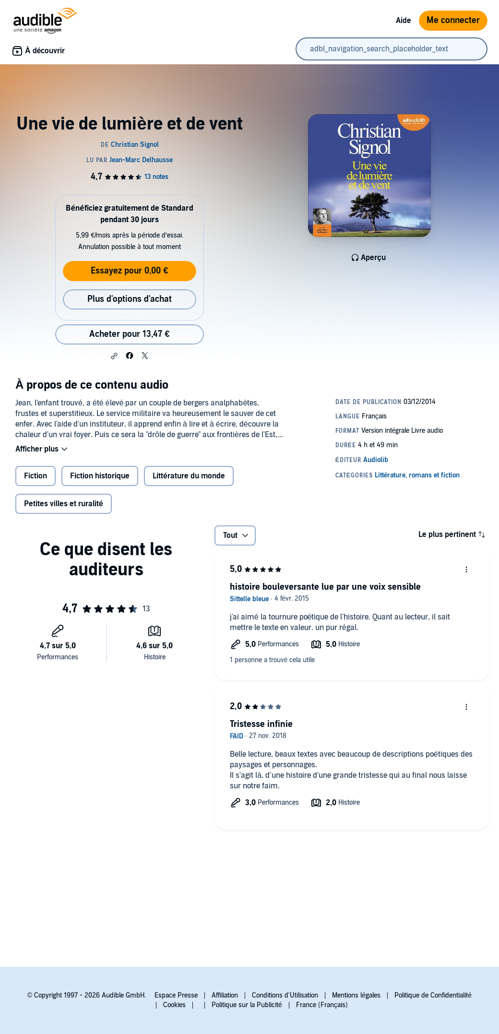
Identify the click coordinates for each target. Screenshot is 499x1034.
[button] (114, 356)
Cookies (174, 1005)
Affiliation (225, 995)
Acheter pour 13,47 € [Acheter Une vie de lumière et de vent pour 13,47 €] (129, 334)
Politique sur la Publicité (247, 1005)
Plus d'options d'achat (129, 299)
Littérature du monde (189, 476)
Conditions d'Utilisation (285, 995)
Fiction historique (100, 476)
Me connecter (453, 20)
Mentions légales (356, 995)
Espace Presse (176, 995)
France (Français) (322, 1005)
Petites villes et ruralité (63, 504)
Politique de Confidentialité (433, 995)
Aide (403, 20)
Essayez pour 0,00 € (129, 271)
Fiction (35, 476)
